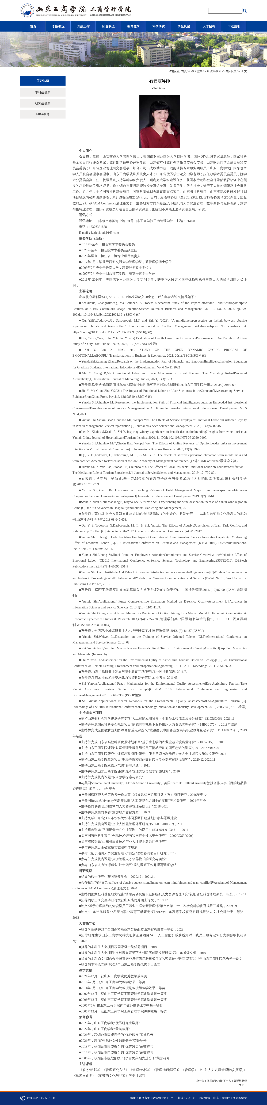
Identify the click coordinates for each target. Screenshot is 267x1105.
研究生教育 (214, 71)
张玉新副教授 (215, 1080)
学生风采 (183, 26)
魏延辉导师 (240, 1080)
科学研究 (158, 26)
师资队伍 (108, 26)
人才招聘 (209, 26)
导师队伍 (231, 71)
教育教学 (133, 26)
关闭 (241, 1085)
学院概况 (58, 26)
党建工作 (83, 26)
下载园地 (234, 26)
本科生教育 (43, 92)
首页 (33, 26)
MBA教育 (42, 114)
